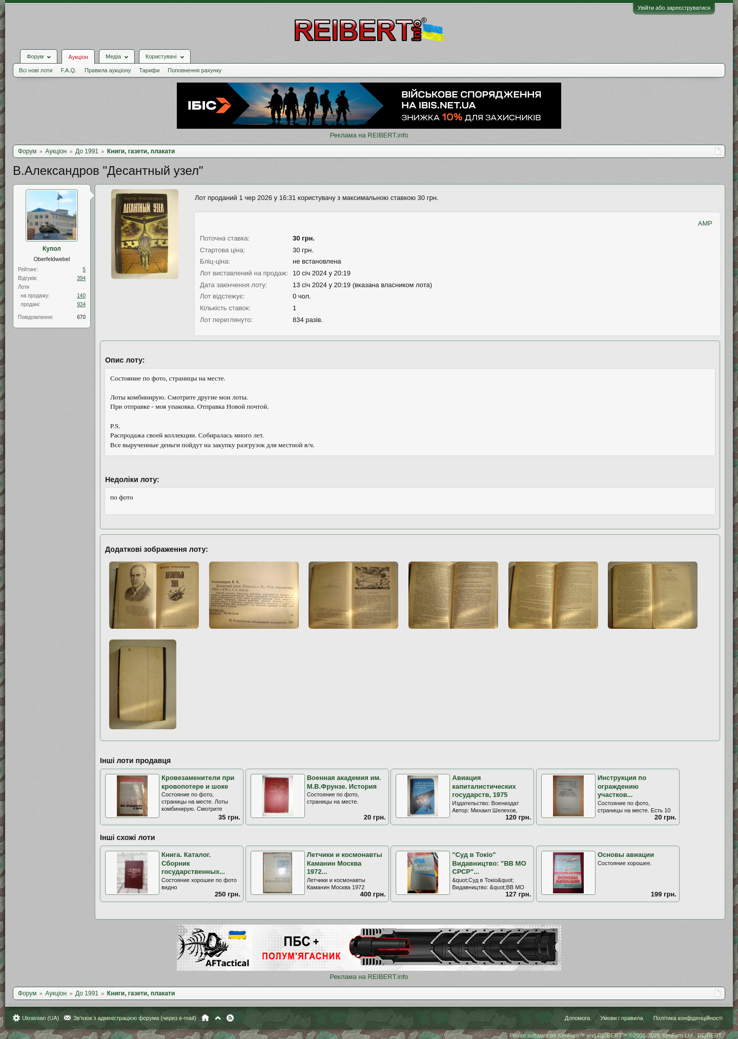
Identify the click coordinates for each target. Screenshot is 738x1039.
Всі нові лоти (35, 70)
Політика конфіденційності (688, 1018)
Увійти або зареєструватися (674, 8)
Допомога (577, 1018)
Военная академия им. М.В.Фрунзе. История (344, 782)
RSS (230, 1018)
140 (81, 295)
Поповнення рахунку (194, 70)
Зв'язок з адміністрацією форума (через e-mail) (134, 1018)
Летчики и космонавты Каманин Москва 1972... (344, 863)
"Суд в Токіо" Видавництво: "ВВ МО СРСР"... (489, 863)
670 (81, 317)
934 (81, 304)
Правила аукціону (108, 70)
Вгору (217, 1018)
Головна (205, 1018)
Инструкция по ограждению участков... (622, 786)
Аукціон (78, 57)
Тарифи (149, 70)
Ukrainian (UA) (40, 1018)
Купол (52, 248)
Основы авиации (626, 854)
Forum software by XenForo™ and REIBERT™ (616, 1035)
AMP (705, 223)
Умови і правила (621, 1018)
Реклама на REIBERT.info (369, 135)
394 (81, 278)
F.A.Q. (68, 70)
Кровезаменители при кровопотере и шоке (197, 782)
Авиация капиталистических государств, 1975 (484, 786)
